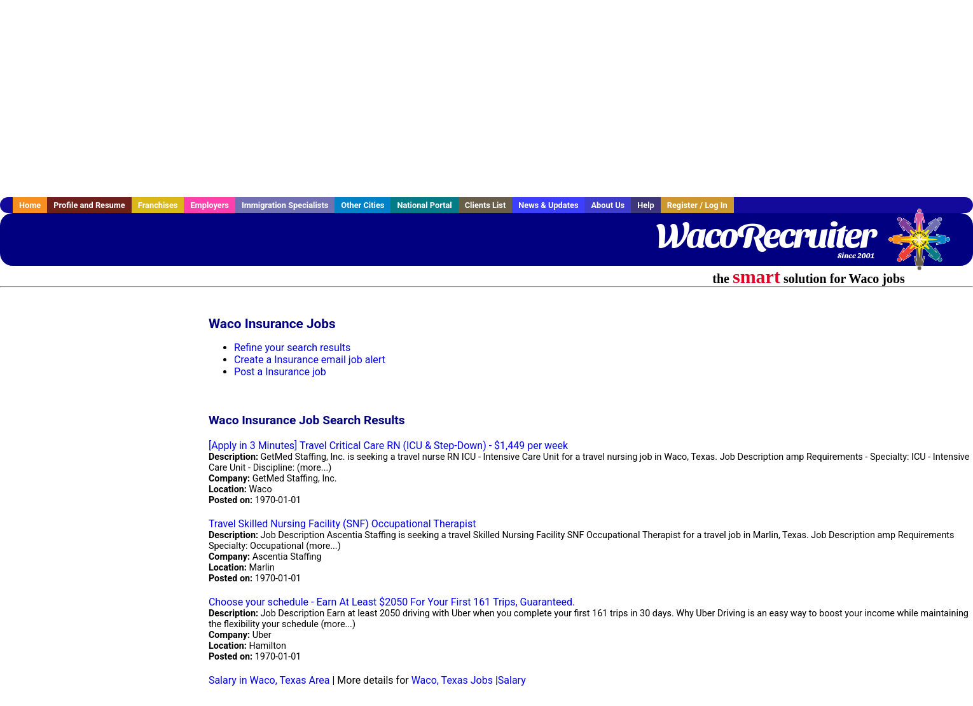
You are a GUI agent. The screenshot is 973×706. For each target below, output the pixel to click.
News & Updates (548, 205)
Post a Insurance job (280, 372)
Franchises (158, 205)
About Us (608, 205)
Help (645, 205)
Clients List (485, 205)
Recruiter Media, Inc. (925, 245)
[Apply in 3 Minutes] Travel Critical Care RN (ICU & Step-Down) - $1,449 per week (388, 446)
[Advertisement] (486, 99)
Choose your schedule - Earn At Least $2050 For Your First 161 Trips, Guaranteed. (392, 602)
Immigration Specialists (285, 205)
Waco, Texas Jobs (452, 680)
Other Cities (362, 205)
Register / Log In (697, 205)
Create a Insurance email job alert (309, 360)
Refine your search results (292, 348)
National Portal (424, 205)
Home (30, 205)
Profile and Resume (89, 205)
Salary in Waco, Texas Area (269, 680)
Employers (209, 205)
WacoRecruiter (765, 235)
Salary (512, 680)
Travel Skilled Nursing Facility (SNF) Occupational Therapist (342, 524)
